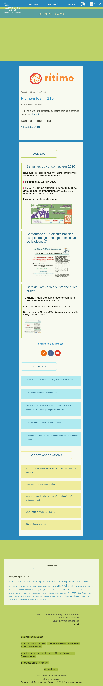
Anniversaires (42, 586)
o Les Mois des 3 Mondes (33, 643)
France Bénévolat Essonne (50, 593)
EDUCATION (25, 593)
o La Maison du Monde (32, 637)
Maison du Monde (27, 596)
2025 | (74, 581)
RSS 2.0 (61, 682)
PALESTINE (81, 596)
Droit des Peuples (87, 590)
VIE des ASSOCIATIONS (46, 455)
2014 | (20, 581)
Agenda (71, 4)
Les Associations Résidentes (35, 663)
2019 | (43, 581)
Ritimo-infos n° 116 (30, 127)
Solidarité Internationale (38, 599)
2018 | (38, 581)
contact (75, 624)
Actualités (53, 4)
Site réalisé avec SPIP (74, 682)
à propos (33, 4)
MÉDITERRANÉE (43, 596)
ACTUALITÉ (39, 366)
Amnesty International (30, 586)
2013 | (15, 581)
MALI (35, 596)
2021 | (54, 581)
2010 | (11, 581)
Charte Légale (51, 669)
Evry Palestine (36, 593)
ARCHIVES (47, 14)
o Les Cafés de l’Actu (31, 646)
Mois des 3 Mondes (68, 596)
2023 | (64, 581)
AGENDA (39, 153)
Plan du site (26, 682)
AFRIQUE (12, 586)
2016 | (29, 581)
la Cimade (63, 593)
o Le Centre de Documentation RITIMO (39, 653)
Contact (51, 682)
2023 (60, 14)
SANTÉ (26, 599)
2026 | (79, 581)
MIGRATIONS (54, 596)
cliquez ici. (36, 114)
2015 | (24, 581)
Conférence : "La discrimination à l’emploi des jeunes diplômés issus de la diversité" (51, 237)
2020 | (49, 581)
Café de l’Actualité (81, 586)
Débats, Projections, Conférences (41, 590)
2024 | (69, 581)
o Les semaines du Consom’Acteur (63, 643)
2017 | (33, 581)
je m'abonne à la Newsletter (51, 344)
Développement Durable (61, 590)
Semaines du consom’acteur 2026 (50, 166)
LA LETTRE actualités (75, 593)
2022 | (59, 581)
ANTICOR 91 (52, 586)
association (65, 585)
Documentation (75, 590)
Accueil (24, 92)
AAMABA (85, 581)
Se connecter (39, 682)
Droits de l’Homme (15, 593)
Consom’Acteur (24, 590)
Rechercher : (51, 566)
